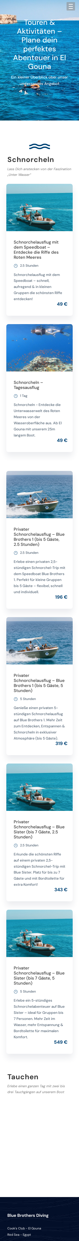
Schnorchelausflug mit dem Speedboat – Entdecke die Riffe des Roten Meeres (36, 249)
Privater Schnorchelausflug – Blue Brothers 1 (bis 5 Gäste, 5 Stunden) (39, 683)
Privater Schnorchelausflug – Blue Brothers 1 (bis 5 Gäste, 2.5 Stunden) (39, 536)
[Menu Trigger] (71, 6)
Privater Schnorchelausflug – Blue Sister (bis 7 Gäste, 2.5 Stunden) (39, 829)
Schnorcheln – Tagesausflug (28, 385)
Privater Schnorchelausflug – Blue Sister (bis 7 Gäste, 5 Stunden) (39, 975)
